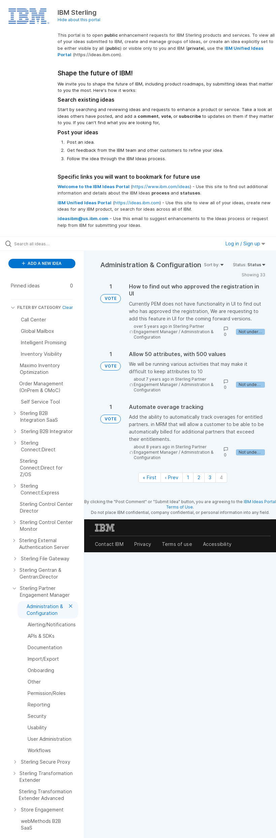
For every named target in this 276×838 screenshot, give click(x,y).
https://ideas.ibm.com (137, 202)
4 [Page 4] (221, 477)
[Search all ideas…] (45, 244)
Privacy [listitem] (142, 544)
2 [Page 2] (199, 477)
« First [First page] (150, 477)
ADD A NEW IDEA (42, 263)
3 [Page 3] (210, 477)
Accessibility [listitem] (217, 544)
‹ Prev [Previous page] (171, 477)
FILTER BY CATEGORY (36, 307)
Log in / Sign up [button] (245, 243)
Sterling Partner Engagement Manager (169, 329)
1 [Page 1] (188, 477)
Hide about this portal (79, 19)
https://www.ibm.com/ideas (161, 186)
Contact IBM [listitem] (109, 544)
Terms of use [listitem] (177, 544)
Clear (67, 307)
